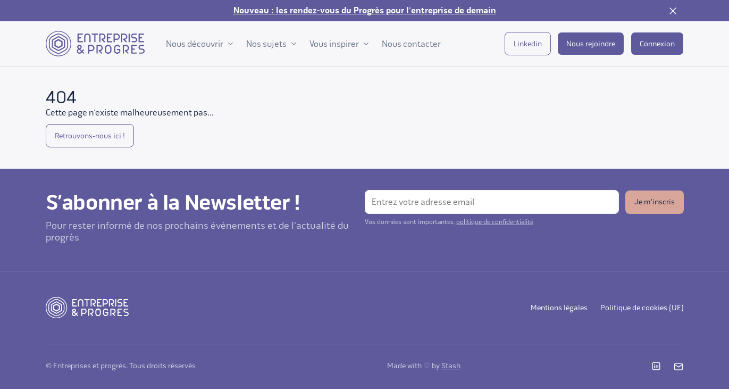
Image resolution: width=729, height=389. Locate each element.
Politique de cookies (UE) (642, 307)
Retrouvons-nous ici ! (90, 135)
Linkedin (528, 43)
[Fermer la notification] (673, 10)
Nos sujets (271, 44)
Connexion (657, 43)
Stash (450, 365)
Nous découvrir (199, 44)
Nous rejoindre (590, 43)
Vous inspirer (339, 44)
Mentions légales (559, 307)
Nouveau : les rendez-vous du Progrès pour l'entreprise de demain (364, 10)
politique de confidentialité (494, 222)
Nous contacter (411, 44)
